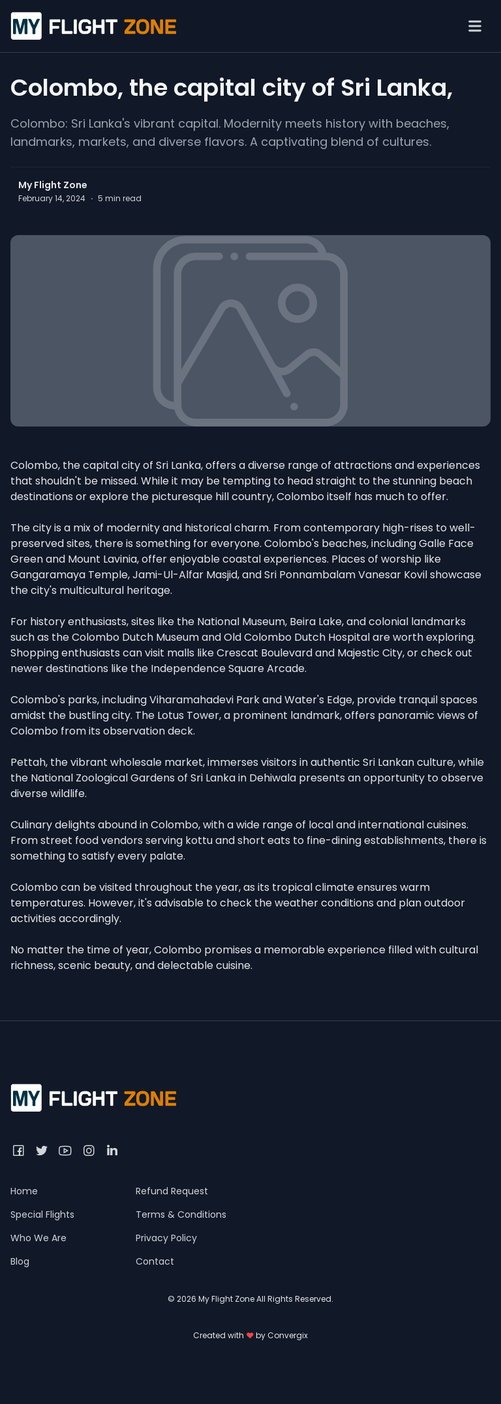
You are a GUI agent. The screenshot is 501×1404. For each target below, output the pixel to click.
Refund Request (172, 1191)
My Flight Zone (52, 185)
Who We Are (38, 1237)
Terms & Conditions (181, 1214)
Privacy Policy (166, 1237)
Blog (19, 1261)
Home (24, 1191)
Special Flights (42, 1214)
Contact (155, 1261)
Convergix (287, 1335)
